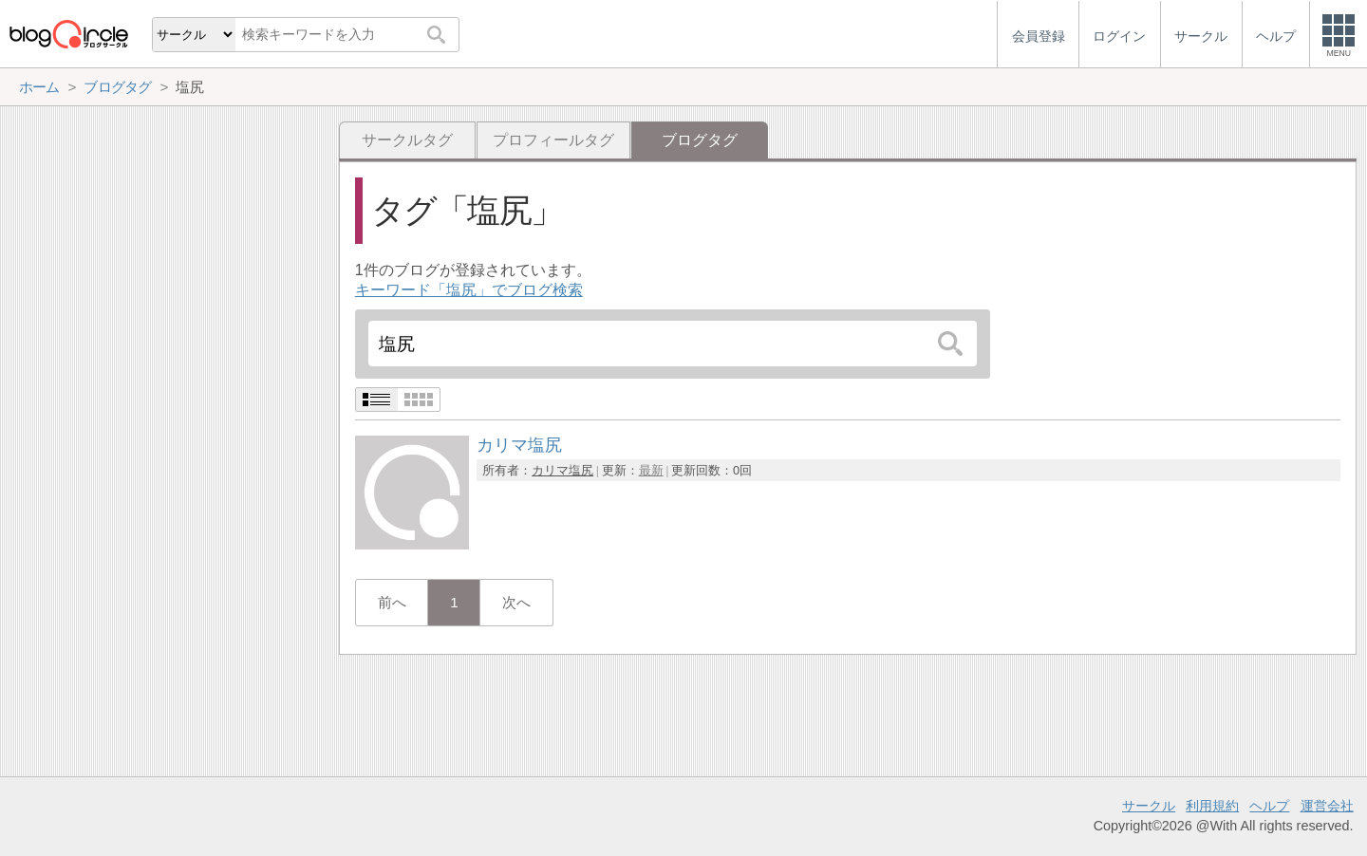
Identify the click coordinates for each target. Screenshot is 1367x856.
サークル (1148, 805)
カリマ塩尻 (562, 470)
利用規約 (1212, 805)
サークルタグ (407, 140)
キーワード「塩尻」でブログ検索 (469, 290)
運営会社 (1327, 805)
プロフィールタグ (553, 140)
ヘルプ (1269, 805)
